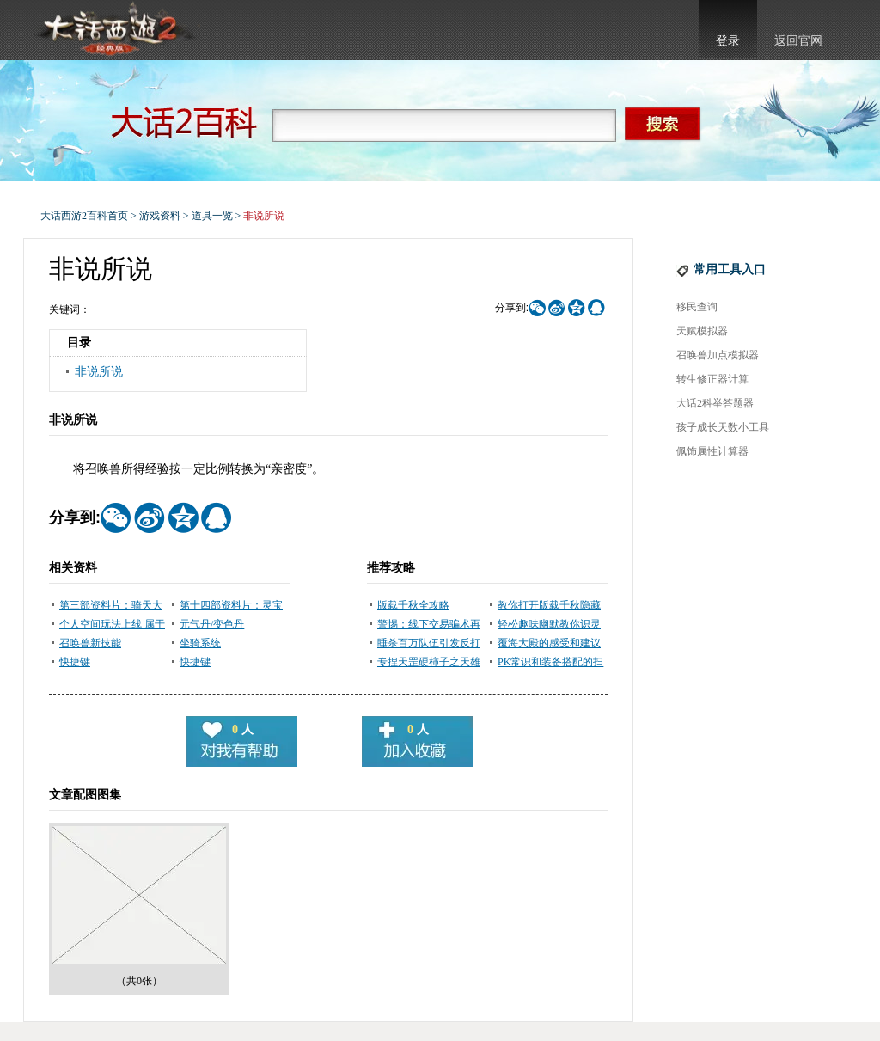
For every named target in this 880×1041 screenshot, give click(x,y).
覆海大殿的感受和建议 (549, 643)
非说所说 (99, 371)
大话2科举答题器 (715, 403)
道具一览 (212, 216)
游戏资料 (159, 216)
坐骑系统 (200, 643)
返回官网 (798, 40)
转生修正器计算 (712, 379)
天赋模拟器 (702, 331)
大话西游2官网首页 (114, 30)
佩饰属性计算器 (712, 451)
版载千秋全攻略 (413, 605)
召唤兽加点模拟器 (717, 355)
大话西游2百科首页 (84, 216)
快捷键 (74, 662)
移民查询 (697, 307)
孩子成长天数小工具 (722, 427)
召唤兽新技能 (90, 643)
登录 (728, 40)
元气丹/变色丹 (212, 624)
